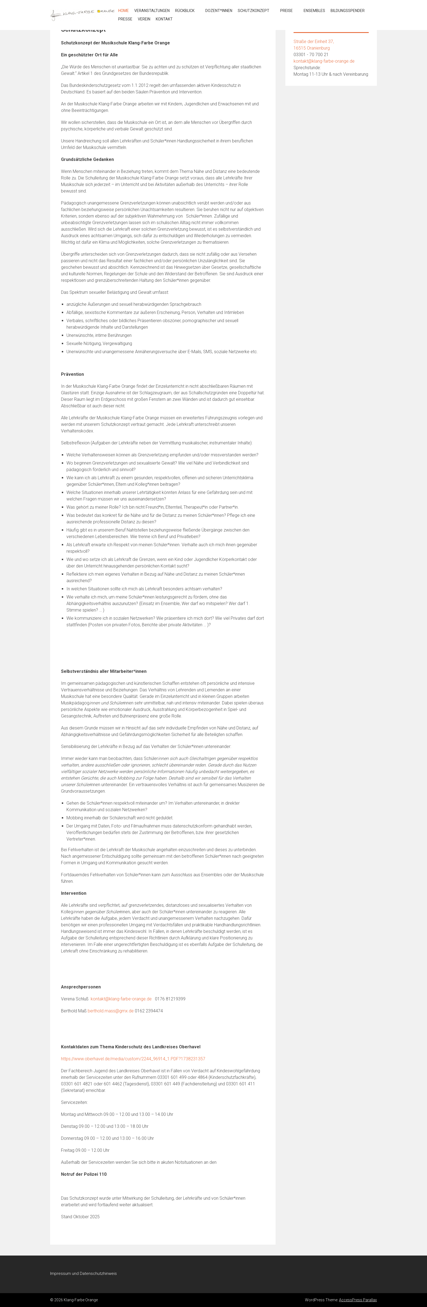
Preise (286, 10)
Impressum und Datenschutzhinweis (83, 1273)
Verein (144, 19)
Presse (125, 19)
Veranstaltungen (152, 10)
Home (123, 10)
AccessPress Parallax (358, 1300)
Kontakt (164, 19)
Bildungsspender (348, 10)
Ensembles (314, 10)
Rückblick (184, 10)
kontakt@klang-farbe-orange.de (121, 998)
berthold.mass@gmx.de (111, 1010)
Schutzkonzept (253, 10)
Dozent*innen (218, 10)
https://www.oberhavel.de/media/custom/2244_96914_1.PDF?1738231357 (133, 1058)
